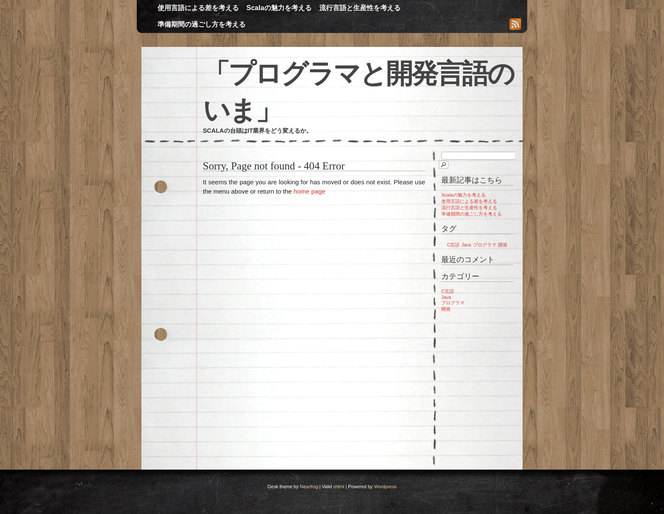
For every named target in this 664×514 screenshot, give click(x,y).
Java (446, 297)
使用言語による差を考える (198, 7)
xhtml (338, 486)
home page (309, 191)
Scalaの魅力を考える (279, 7)
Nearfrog (309, 486)
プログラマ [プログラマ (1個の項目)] (484, 244)
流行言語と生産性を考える (360, 7)
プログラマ (453, 302)
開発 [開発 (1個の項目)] (502, 244)
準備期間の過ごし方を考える (202, 24)
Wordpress (385, 486)
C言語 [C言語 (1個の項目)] (453, 244)
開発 (446, 309)
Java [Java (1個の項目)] (466, 244)
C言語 (447, 291)
